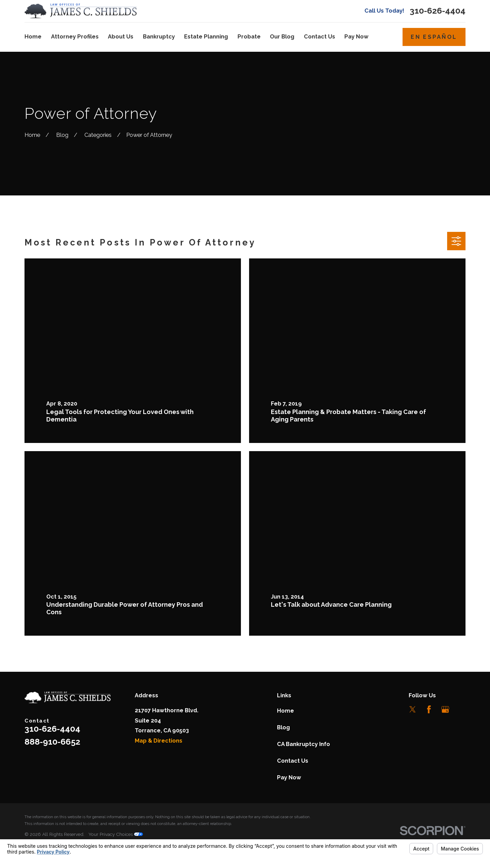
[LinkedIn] (462, 709)
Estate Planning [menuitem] (206, 36)
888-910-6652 (52, 742)
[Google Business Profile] (445, 709)
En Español (434, 37)
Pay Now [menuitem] (356, 36)
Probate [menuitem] (249, 36)
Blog (283, 727)
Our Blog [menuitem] (282, 36)
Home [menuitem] (33, 36)
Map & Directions (158, 740)
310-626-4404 (438, 11)
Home (285, 711)
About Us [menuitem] (120, 36)
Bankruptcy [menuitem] (159, 36)
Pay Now (289, 777)
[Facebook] (429, 709)
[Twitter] (412, 709)
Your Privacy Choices (115, 834)
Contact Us (292, 761)
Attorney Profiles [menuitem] (75, 36)
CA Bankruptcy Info (303, 744)
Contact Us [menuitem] (319, 36)
